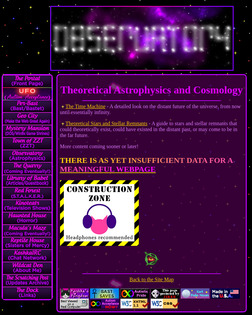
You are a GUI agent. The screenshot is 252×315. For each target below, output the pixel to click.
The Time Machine (86, 106)
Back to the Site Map (151, 279)
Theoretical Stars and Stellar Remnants (107, 123)
